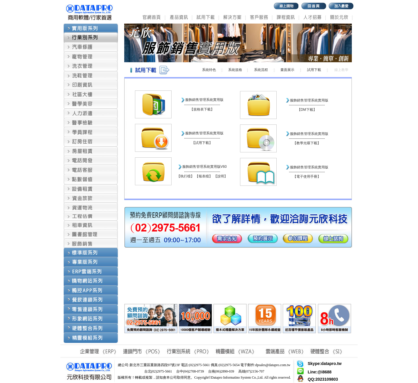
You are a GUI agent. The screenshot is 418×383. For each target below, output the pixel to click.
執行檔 (185, 176)
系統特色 (209, 70)
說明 (220, 176)
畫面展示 (287, 70)
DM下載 (307, 110)
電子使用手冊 (306, 176)
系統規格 (235, 70)
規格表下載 (202, 109)
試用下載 (314, 70)
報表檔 (204, 176)
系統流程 (261, 70)
